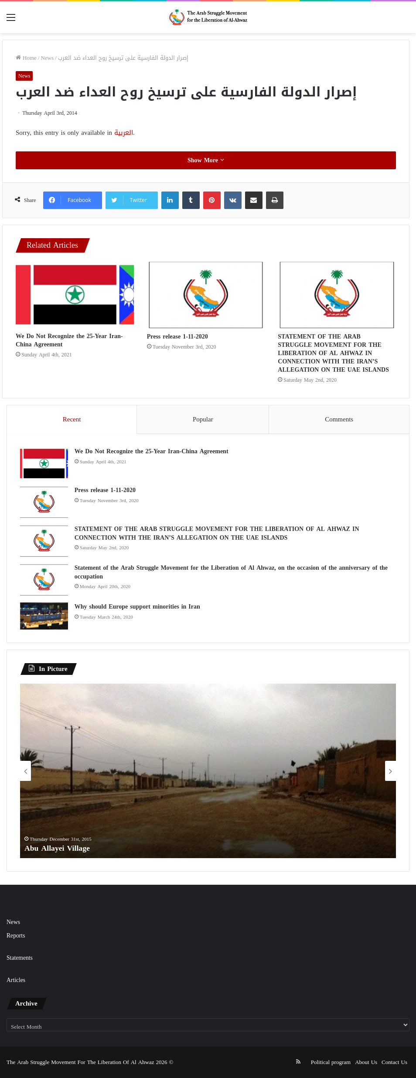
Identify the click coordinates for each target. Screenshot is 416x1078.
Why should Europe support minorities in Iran (137, 607)
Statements (20, 957)
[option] (208, 771)
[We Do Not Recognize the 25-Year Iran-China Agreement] (75, 295)
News (47, 57)
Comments (339, 419)
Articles (16, 980)
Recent (72, 419)
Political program (331, 1062)
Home (26, 57)
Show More (206, 160)
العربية (123, 133)
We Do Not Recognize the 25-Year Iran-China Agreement (69, 340)
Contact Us (394, 1062)
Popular (203, 419)
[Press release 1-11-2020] (206, 295)
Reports (16, 935)
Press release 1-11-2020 (177, 336)
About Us (366, 1062)
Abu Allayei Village (57, 848)
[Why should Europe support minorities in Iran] (44, 616)
